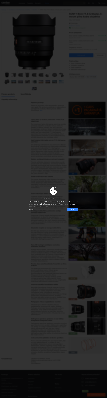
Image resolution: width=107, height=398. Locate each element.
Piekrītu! (72, 209)
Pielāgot (31, 209)
